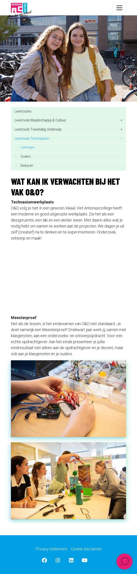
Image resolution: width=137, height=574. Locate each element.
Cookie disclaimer (86, 549)
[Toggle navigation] (119, 8)
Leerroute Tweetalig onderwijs (38, 129)
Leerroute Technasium (32, 138)
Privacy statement (51, 549)
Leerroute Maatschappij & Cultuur (40, 120)
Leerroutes (23, 111)
